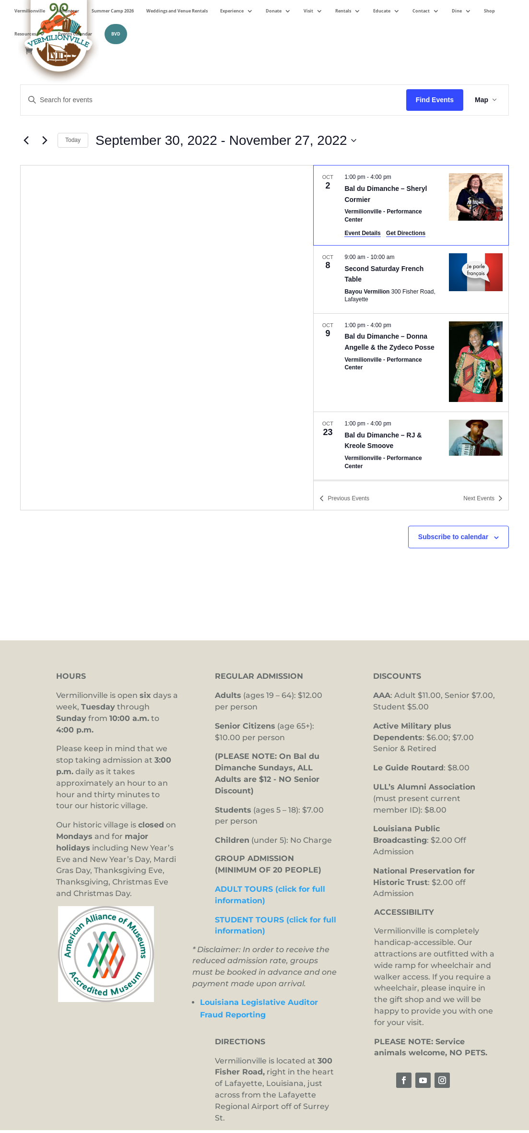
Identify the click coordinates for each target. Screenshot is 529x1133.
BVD (115, 34)
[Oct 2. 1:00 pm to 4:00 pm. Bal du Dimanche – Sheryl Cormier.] (411, 205)
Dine (457, 11)
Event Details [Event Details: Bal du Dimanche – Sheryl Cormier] (362, 233)
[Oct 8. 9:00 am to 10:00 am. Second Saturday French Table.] (411, 279)
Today (73, 140)
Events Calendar (75, 34)
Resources (25, 34)
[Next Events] (44, 140)
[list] (411, 323)
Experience (232, 11)
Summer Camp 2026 (113, 11)
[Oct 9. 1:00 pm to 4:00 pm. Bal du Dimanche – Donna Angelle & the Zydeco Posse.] (411, 362)
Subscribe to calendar (453, 537)
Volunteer (68, 11)
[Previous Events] (26, 140)
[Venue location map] (167, 337)
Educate (381, 11)
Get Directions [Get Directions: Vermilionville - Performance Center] (405, 233)
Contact (421, 11)
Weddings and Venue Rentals (177, 11)
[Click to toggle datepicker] (225, 140)
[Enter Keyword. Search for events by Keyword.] (213, 100)
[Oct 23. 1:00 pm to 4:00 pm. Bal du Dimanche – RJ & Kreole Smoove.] (411, 446)
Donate (274, 11)
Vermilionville (29, 11)
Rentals (343, 11)
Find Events (435, 100)
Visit (308, 11)
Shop (489, 11)
